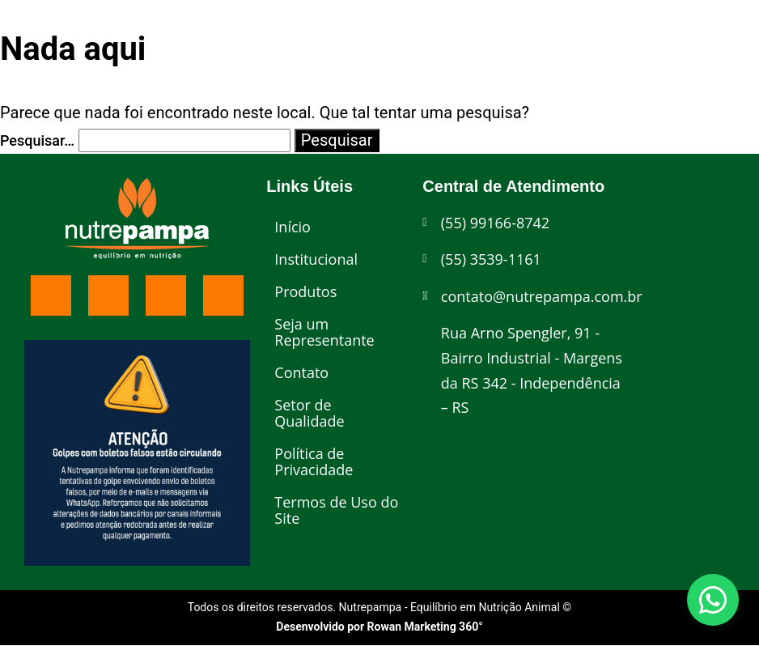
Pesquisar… (37, 140)
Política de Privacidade (313, 461)
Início (292, 226)
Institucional (316, 259)
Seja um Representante (324, 332)
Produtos (305, 291)
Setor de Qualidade (309, 413)
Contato (301, 372)
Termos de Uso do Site (336, 510)
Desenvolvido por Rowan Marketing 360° (379, 626)
